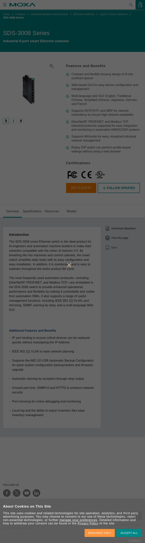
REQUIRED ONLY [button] (99, 532)
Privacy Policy (88, 523)
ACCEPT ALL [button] (129, 532)
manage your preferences (78, 520)
